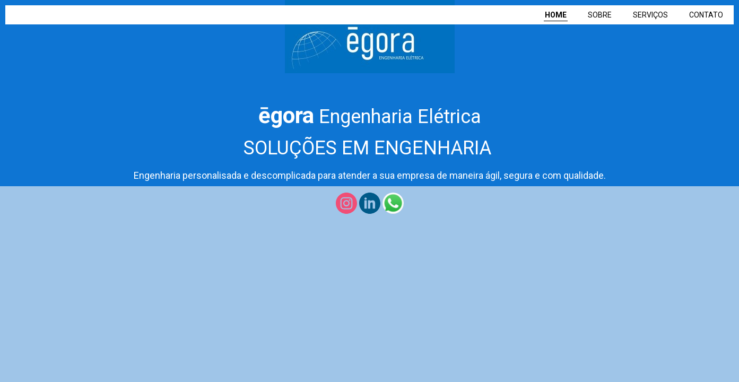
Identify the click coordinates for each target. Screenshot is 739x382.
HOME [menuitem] (556, 15)
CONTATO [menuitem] (706, 15)
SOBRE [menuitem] (600, 15)
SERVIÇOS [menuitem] (650, 15)
